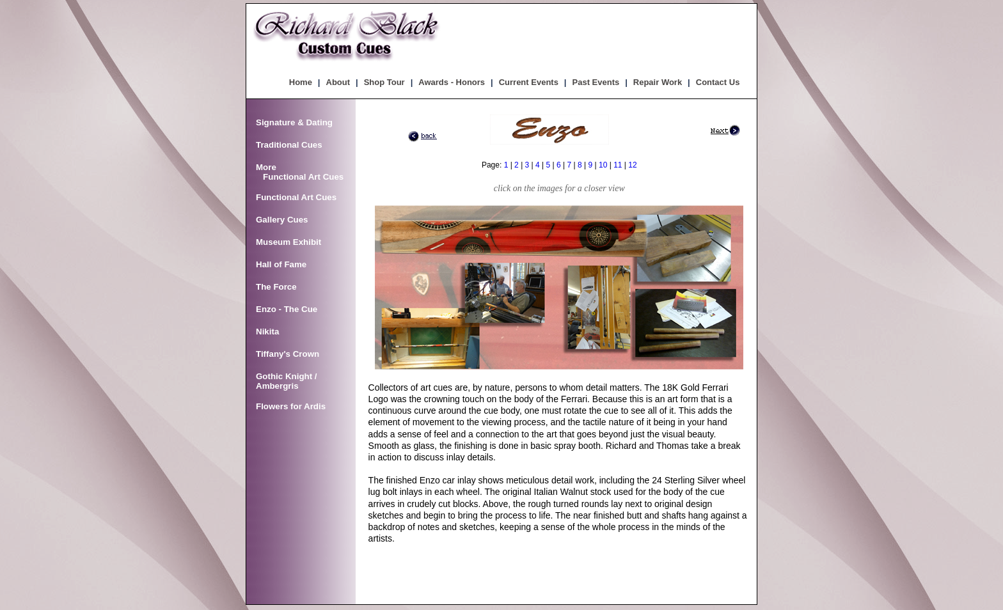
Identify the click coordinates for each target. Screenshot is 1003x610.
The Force (276, 287)
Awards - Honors (451, 82)
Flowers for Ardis (291, 406)
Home (300, 82)
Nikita (267, 331)
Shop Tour (384, 82)
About (338, 82)
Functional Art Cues (296, 197)
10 (603, 164)
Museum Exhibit (288, 242)
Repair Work (657, 82)
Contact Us (718, 82)
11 (617, 164)
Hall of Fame (281, 264)
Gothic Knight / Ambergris (286, 381)
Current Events (528, 82)
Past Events (596, 82)
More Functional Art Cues (300, 172)
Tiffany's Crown (287, 354)
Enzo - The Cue (286, 309)
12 (632, 164)
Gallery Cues (282, 219)
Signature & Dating (294, 122)
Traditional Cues (289, 145)
